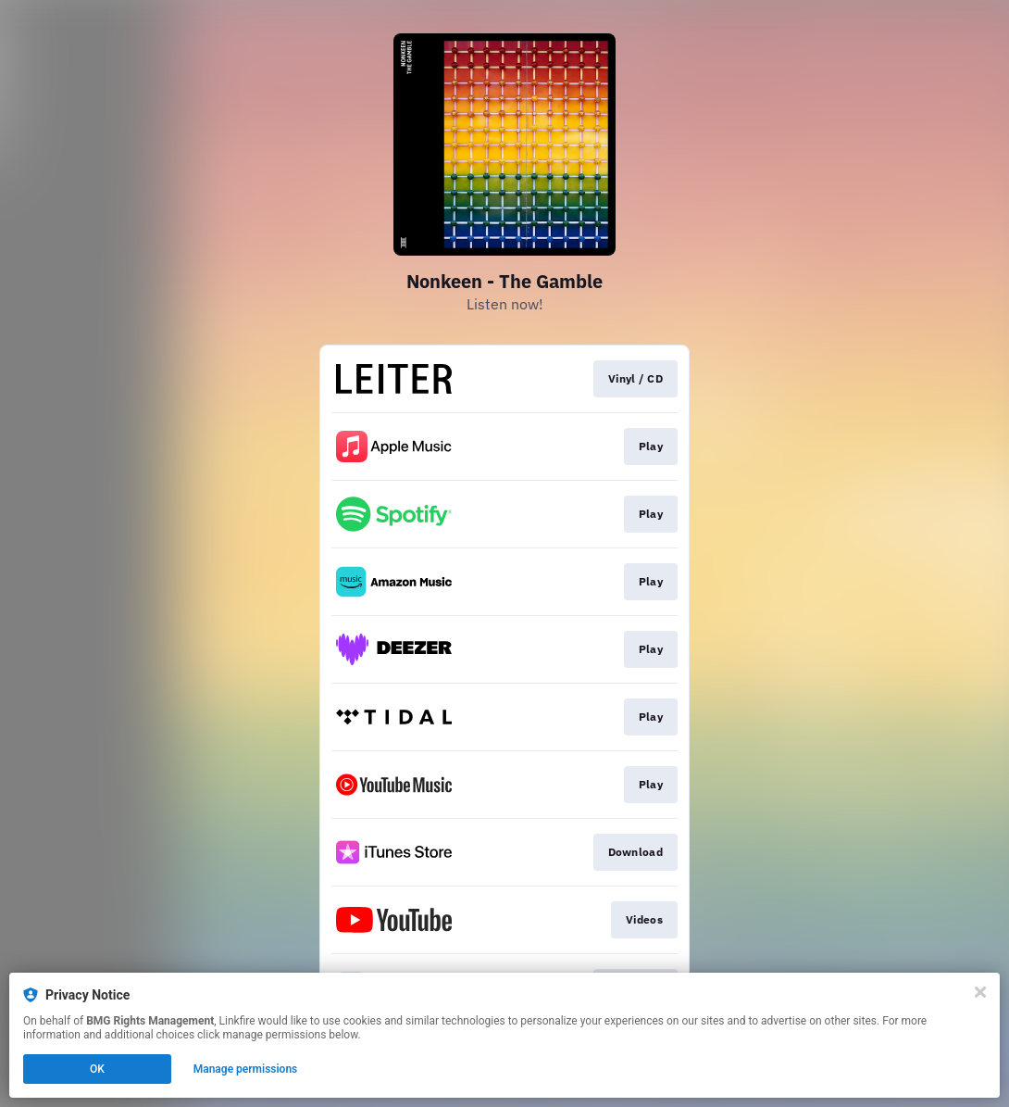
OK (97, 1069)
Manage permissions (245, 1069)
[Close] (980, 992)
